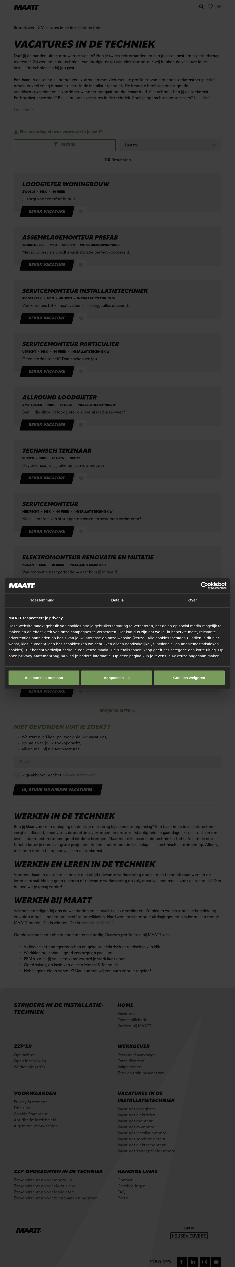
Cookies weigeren (189, 677)
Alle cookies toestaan (44, 677)
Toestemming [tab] (42, 600)
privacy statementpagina (41, 656)
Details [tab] (117, 600)
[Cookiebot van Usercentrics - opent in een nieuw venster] (204, 585)
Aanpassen (117, 677)
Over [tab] (192, 600)
